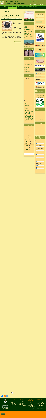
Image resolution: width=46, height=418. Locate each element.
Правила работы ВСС (39, 119)
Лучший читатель (31, 405)
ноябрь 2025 (27, 139)
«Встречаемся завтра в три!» (28, 62)
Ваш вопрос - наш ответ (28, 106)
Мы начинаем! (26, 67)
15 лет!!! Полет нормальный (26, 27)
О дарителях (13, 404)
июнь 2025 (27, 149)
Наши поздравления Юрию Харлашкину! (10, 16)
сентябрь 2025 (27, 143)
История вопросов (39, 114)
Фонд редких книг (22, 405)
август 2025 (27, 145)
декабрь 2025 (27, 137)
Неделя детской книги (28, 29)
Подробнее (18, 41)
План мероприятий (11, 6)
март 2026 (26, 131)
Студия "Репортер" (31, 406)
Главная (1, 6)
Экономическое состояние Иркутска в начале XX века (29, 82)
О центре (4, 6)
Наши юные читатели (28, 31)
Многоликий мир (27, 46)
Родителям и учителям (24, 6)
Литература (21, 403)
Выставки (36, 6)
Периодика (21, 404)
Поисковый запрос (39, 14)
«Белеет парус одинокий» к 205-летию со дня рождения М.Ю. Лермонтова (29, 112)
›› (12, 392)
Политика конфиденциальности (38, 408)
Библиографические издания (39, 126)
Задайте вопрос (40, 401)
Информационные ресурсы (39, 117)
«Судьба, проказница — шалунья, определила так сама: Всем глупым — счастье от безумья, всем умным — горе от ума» (29, 118)
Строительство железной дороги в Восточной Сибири (28, 86)
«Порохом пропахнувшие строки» (29, 89)
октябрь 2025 (27, 141)
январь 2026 (27, 135)
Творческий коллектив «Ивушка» (28, 37)
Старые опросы (38, 171)
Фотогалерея (31, 6)
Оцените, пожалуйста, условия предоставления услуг (40, 96)
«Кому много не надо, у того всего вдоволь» (29, 96)
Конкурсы (30, 404)
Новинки (17, 6)
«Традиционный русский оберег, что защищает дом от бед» (29, 93)
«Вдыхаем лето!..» (27, 71)
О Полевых (13, 403)
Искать (39, 22)
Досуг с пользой (3, 8)
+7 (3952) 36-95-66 (38, 1)
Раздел (37, 17)
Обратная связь (35, 409)
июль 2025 (26, 147)
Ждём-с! (25, 69)
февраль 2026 (27, 133)
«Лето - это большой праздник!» (29, 20)
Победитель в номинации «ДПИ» (27, 34)
